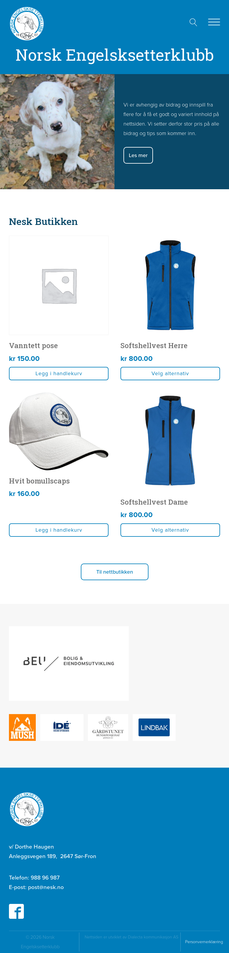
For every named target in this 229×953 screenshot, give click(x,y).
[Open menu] (214, 22)
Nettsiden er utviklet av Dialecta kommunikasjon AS (132, 942)
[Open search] (193, 22)
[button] (114, 572)
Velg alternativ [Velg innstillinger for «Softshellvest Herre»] (170, 373)
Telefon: (34, 877)
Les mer (138, 155)
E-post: (36, 887)
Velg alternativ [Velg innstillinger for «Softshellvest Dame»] (170, 530)
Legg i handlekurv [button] (58, 373)
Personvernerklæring (204, 942)
